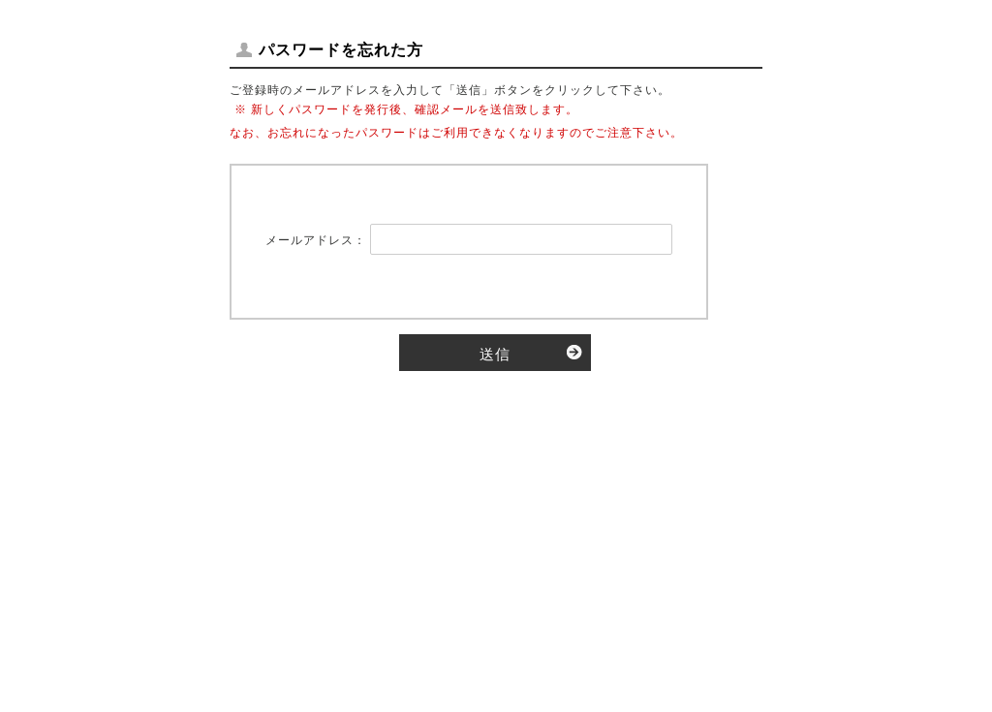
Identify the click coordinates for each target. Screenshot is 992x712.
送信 (495, 354)
